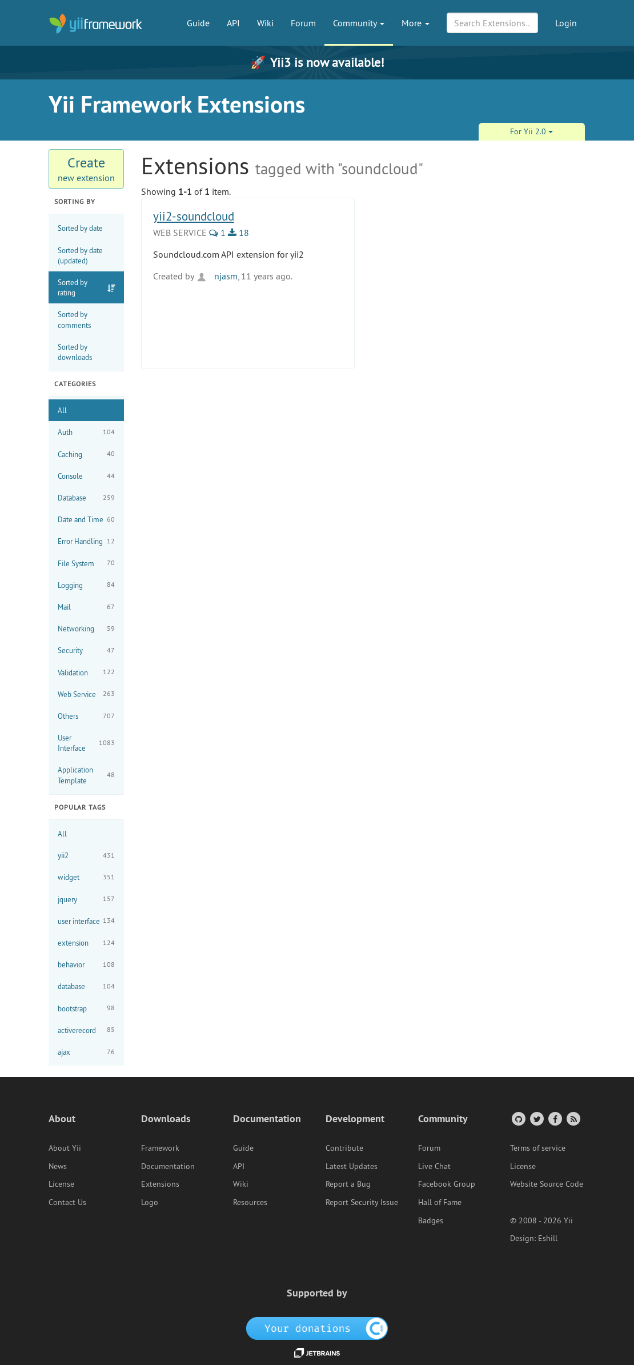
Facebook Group (446, 1184)
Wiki (265, 23)
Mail (86, 607)
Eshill (547, 1238)
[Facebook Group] (554, 1118)
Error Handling (86, 541)
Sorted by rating (72, 287)
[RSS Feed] (572, 1118)
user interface (86, 921)
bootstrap (86, 1008)
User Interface (86, 742)
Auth (86, 432)
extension (86, 943)
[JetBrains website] (317, 1352)
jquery (86, 899)
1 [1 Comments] (217, 232)
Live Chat (434, 1166)
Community (358, 23)
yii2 (86, 855)
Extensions (160, 1184)
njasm (217, 276)
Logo (149, 1202)
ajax (86, 1052)
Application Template (86, 774)
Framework (160, 1148)
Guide (198, 23)
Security (86, 650)
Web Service (86, 694)
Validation (86, 672)
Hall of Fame (440, 1202)
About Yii (65, 1148)
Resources (250, 1202)
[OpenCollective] (317, 1328)
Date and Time (86, 520)
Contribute (344, 1148)
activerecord (86, 1030)
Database (86, 498)
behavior (86, 965)
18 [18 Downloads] (238, 232)
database (86, 986)
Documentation (168, 1166)
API (233, 23)
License (61, 1184)
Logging (86, 585)
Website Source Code (546, 1184)
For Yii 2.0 (531, 131)
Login (566, 23)
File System (86, 563)
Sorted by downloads (75, 352)
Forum (303, 23)
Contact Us (67, 1202)
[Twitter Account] (536, 1118)
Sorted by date (80, 228)
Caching (86, 454)
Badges (430, 1220)
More (416, 23)
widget (86, 877)
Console (86, 476)
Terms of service (537, 1148)
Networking (86, 629)
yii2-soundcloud (193, 216)
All (62, 410)
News (58, 1166)
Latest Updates (352, 1166)
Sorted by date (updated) (80, 255)
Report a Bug (348, 1184)
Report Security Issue (362, 1202)
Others (86, 716)
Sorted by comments (74, 319)
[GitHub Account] (517, 1118)
